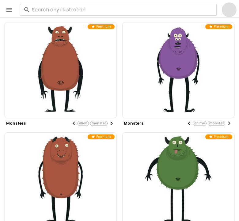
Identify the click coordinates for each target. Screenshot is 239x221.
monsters (16, 123)
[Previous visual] (74, 123)
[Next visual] (111, 123)
